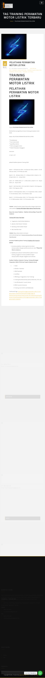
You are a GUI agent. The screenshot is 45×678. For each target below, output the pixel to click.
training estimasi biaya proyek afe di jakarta (24, 295)
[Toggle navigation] (42, 2)
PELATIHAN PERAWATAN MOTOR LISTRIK (25, 21)
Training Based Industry (34, 70)
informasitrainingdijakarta (18, 68)
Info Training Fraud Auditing (17, 70)
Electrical (33, 68)
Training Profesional (15, 71)
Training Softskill (27, 71)
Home (11, 21)
